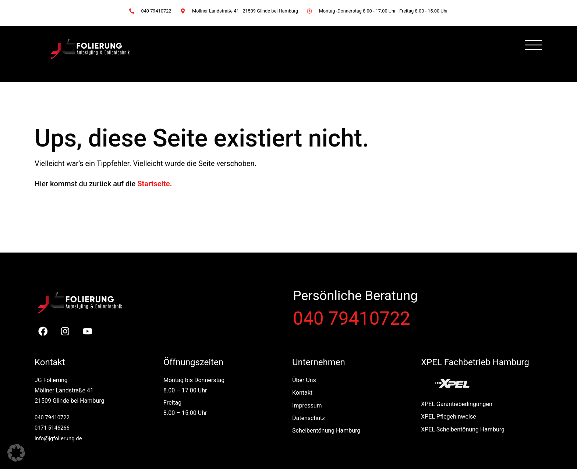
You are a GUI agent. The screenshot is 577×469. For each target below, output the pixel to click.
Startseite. (154, 183)
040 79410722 (351, 318)
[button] (16, 453)
